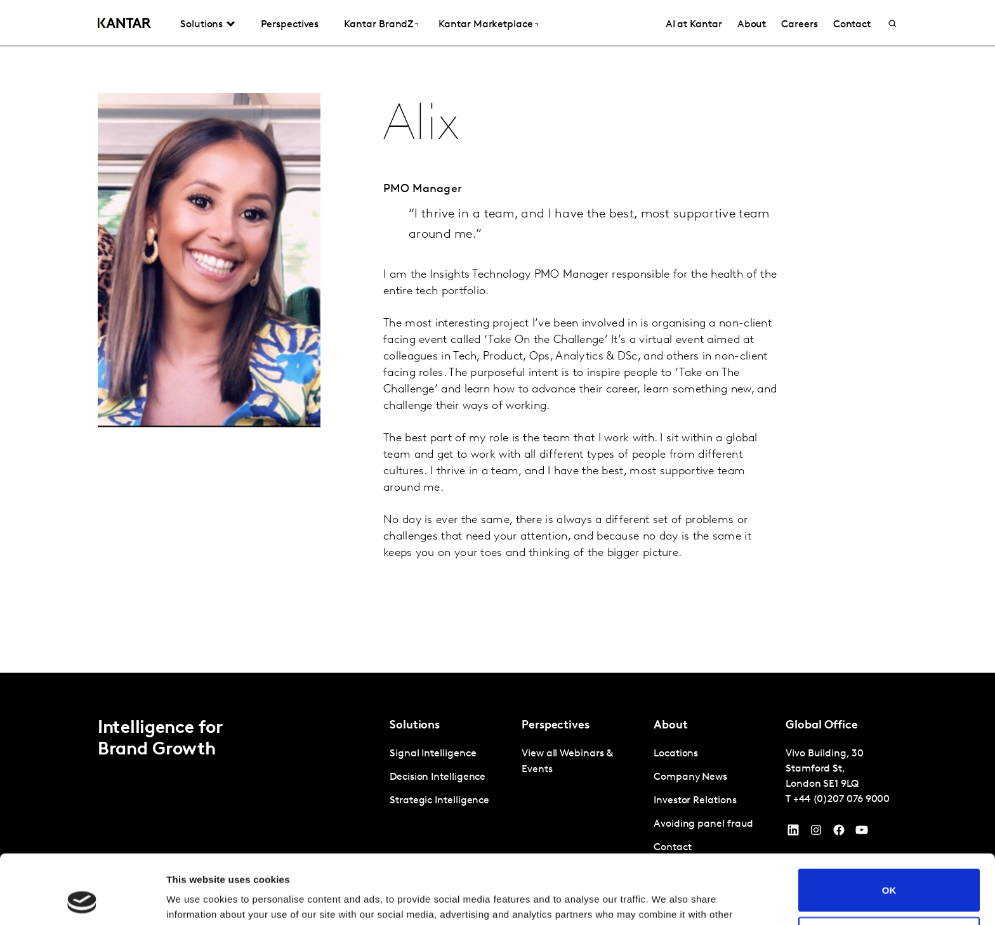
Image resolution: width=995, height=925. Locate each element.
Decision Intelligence (437, 777)
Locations (676, 754)
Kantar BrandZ (378, 25)
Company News (690, 777)
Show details (195, 900)
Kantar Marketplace (485, 25)
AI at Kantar (694, 25)
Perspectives (290, 25)
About (752, 25)
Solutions (201, 25)
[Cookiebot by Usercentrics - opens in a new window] (82, 900)
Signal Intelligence (433, 754)
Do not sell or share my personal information (889, 873)
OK (889, 825)
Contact (852, 25)
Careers (799, 25)
